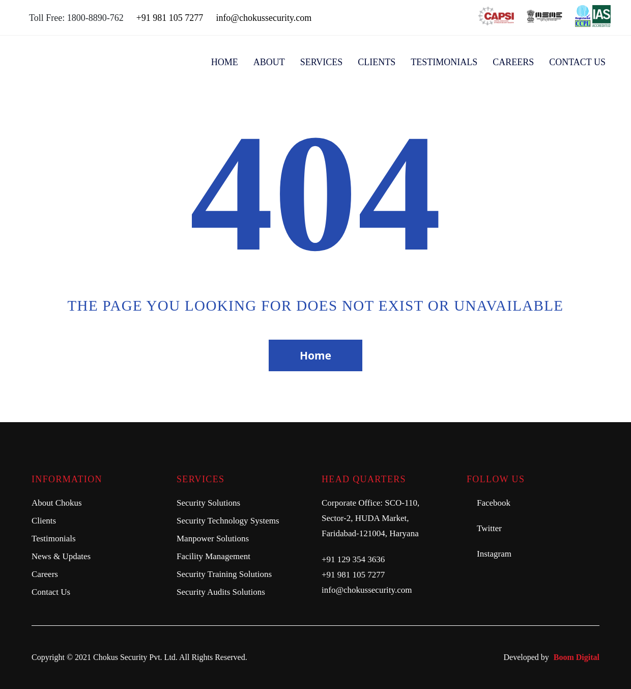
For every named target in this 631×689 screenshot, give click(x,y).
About (269, 62)
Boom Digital (576, 657)
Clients (376, 62)
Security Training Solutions (224, 574)
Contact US (577, 62)
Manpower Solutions (213, 538)
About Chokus (57, 503)
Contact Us (51, 592)
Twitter (489, 528)
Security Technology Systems (228, 521)
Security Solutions (208, 503)
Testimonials (444, 62)
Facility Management (213, 556)
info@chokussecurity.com (263, 18)
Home (224, 62)
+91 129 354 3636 (353, 559)
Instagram (494, 554)
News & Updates (61, 556)
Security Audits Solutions (221, 592)
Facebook (493, 503)
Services (321, 62)
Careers (513, 62)
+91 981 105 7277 (170, 18)
